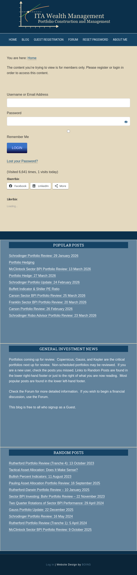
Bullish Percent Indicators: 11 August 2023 (40, 476)
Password (14, 113)
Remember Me (68, 134)
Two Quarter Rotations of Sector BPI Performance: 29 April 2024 (56, 503)
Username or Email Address (27, 94)
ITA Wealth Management (68, 14)
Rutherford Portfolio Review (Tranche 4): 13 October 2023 (51, 463)
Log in (50, 564)
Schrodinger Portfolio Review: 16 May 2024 (41, 516)
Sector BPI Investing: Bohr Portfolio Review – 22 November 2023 (57, 496)
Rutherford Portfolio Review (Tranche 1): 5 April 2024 (48, 523)
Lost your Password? (22, 161)
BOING (86, 564)
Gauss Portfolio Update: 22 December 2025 (41, 510)
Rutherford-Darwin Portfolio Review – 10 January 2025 (49, 490)
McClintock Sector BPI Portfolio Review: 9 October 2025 (50, 529)
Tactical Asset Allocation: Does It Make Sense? (43, 470)
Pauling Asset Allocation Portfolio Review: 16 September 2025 (54, 483)
